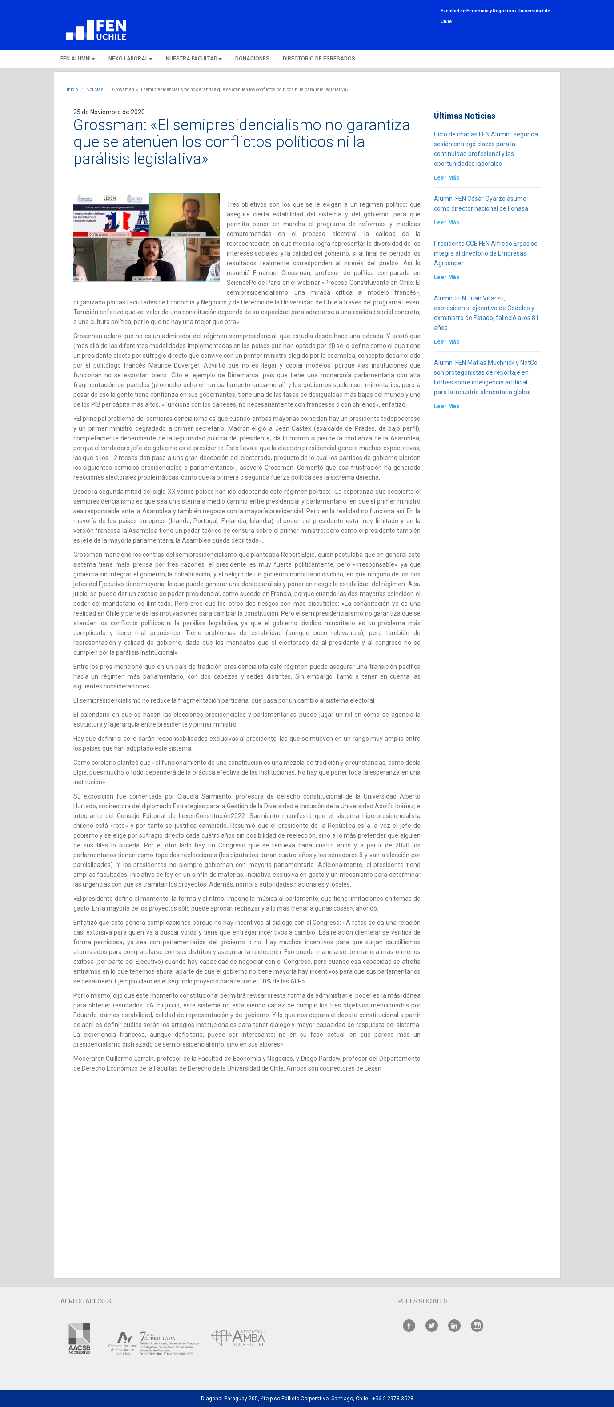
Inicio (72, 89)
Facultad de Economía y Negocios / (479, 10)
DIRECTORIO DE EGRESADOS (319, 59)
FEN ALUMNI (77, 59)
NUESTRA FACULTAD (194, 59)
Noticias (95, 89)
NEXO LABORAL (130, 59)
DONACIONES (252, 59)
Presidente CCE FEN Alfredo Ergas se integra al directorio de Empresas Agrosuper (486, 253)
